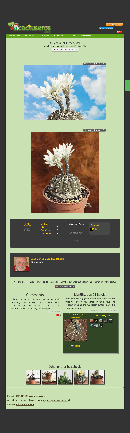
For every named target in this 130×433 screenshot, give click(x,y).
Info (75, 36)
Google (75, 345)
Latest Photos (15, 36)
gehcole (70, 46)
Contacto (127, 85)
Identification (31, 36)
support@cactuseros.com (55, 400)
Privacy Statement (25, 404)
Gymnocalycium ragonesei (65, 42)
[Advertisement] (65, 10)
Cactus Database (61, 36)
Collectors (45, 36)
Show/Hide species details (65, 49)
